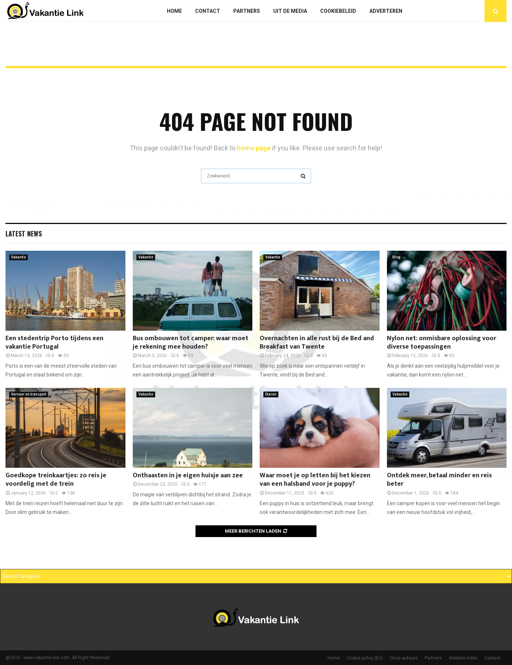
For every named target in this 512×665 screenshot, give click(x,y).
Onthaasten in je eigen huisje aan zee (188, 475)
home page (254, 148)
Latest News (24, 233)
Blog (396, 257)
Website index (463, 658)
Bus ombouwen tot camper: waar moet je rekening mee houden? (190, 342)
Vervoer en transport (28, 394)
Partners (246, 11)
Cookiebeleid (338, 11)
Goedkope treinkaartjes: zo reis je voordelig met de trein (56, 479)
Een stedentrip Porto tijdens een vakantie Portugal (54, 342)
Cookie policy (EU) (365, 658)
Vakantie (18, 257)
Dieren (271, 394)
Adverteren (385, 11)
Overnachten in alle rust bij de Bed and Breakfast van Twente (317, 342)
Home (174, 11)
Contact (207, 11)
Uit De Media (290, 11)
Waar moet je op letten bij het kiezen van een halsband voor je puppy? (315, 479)
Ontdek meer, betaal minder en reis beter (439, 479)
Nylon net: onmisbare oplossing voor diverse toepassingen (441, 342)
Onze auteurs (404, 658)
